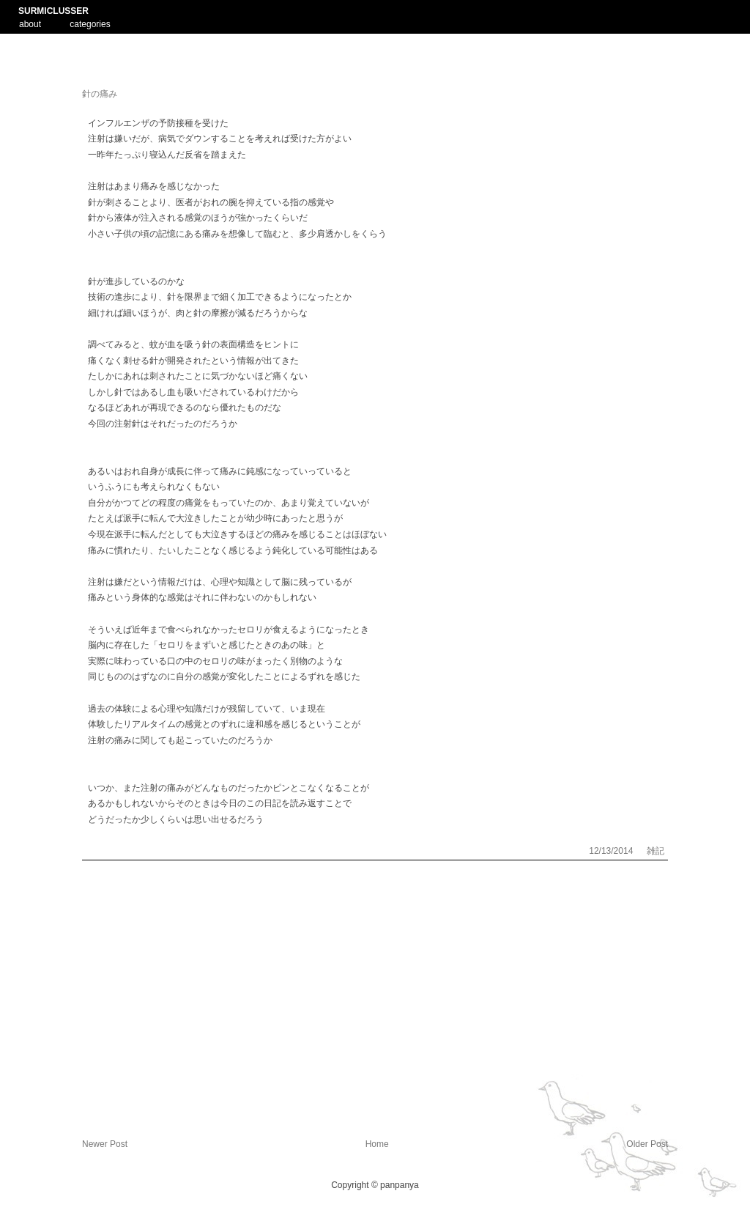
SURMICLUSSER (53, 11)
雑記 (655, 851)
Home (377, 1144)
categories (90, 24)
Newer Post (104, 1144)
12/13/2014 (612, 851)
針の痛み (99, 94)
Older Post (647, 1144)
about (30, 22)
